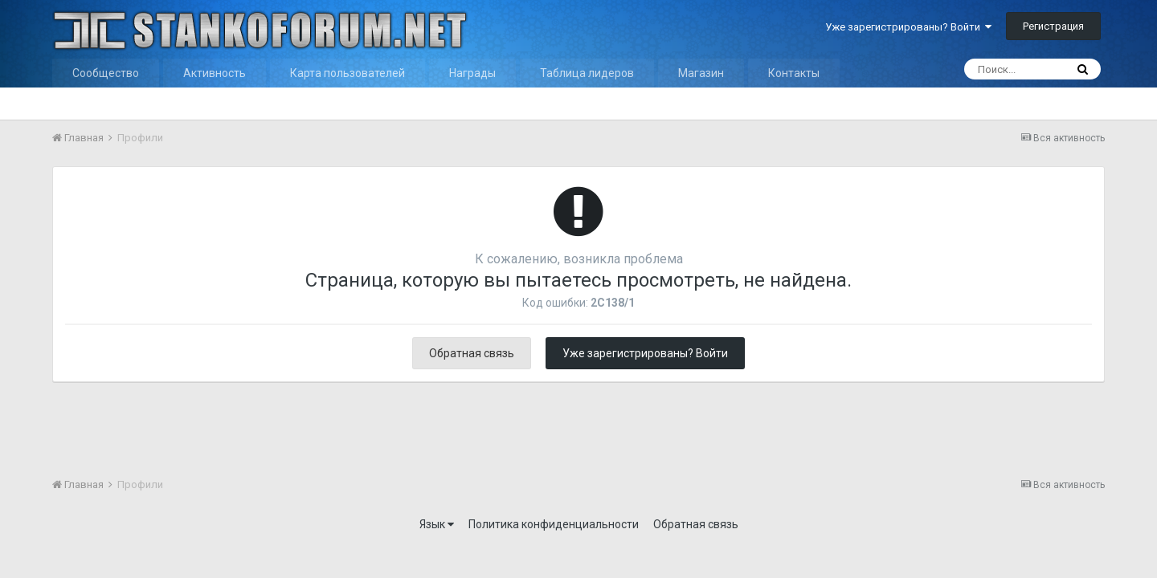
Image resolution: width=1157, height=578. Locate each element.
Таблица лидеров (587, 73)
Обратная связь (471, 353)
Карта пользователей (347, 73)
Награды (472, 73)
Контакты (794, 73)
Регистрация (1053, 26)
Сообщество (105, 73)
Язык (436, 524)
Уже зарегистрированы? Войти (908, 27)
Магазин (701, 73)
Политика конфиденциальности (553, 524)
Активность (214, 73)
